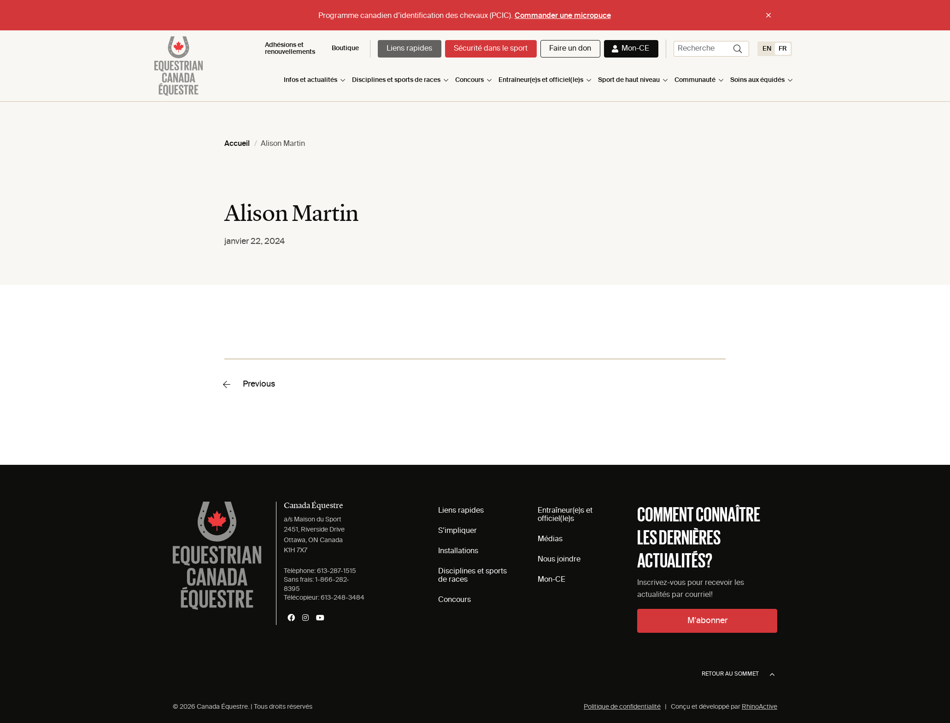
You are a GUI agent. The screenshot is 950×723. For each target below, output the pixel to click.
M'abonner (707, 621)
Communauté (694, 80)
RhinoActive (759, 707)
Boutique (345, 48)
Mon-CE (635, 48)
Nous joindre (559, 559)
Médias (550, 539)
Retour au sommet (738, 674)
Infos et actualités (310, 80)
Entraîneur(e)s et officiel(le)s (540, 80)
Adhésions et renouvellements (290, 48)
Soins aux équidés (757, 80)
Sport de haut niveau (629, 80)
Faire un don (570, 48)
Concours (469, 80)
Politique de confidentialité (622, 707)
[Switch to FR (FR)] (783, 49)
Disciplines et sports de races (396, 80)
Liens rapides (409, 48)
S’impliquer (457, 531)
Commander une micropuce (563, 16)
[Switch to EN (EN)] (767, 49)
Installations (458, 551)
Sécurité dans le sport (491, 48)
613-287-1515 (336, 571)
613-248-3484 (342, 598)
